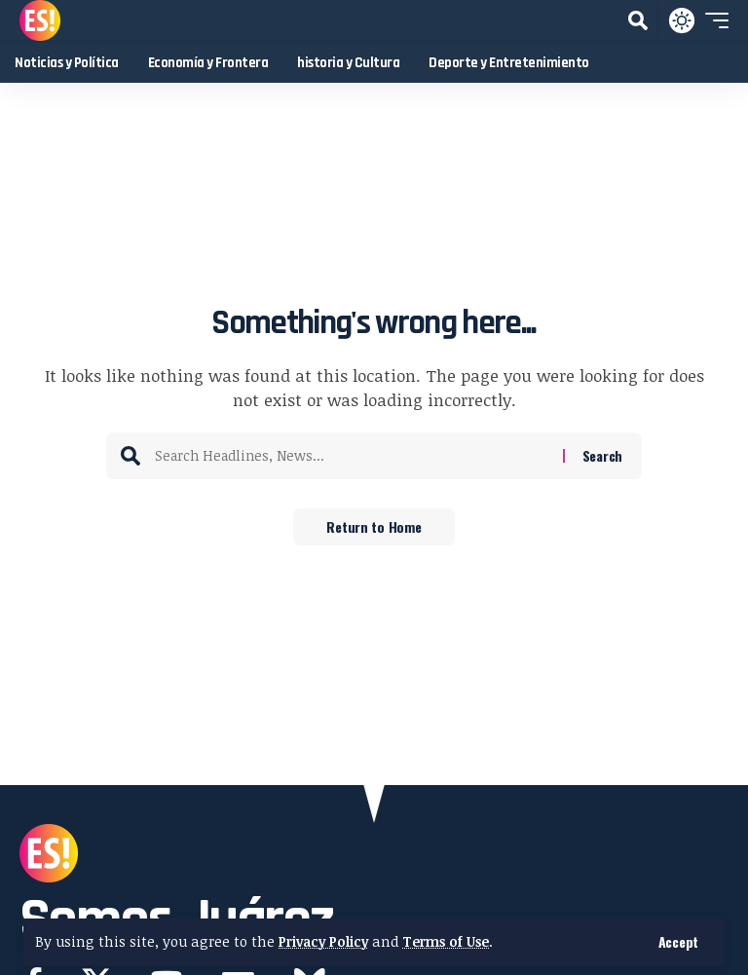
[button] (678, 942)
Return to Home (373, 527)
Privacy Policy (326, 941)
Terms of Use (455, 941)
